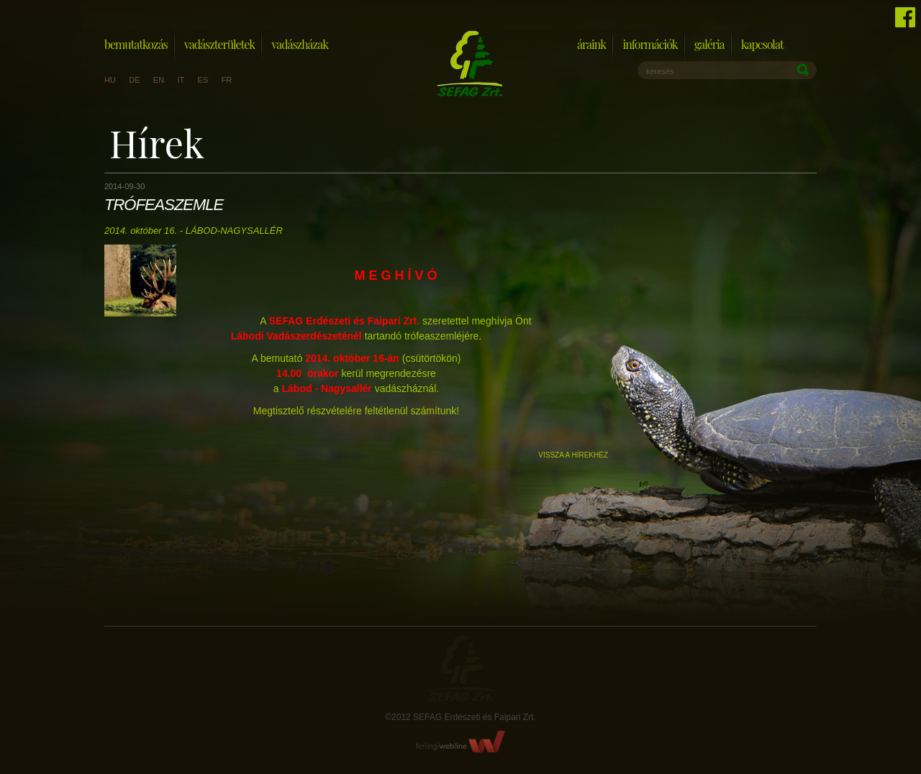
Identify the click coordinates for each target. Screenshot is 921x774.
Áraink (591, 44)
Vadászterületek (219, 44)
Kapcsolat (762, 44)
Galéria (709, 44)
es (203, 80)
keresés (660, 71)
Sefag (460, 669)
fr (227, 80)
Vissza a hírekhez (573, 455)
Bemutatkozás (136, 44)
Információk (649, 44)
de (134, 80)
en (158, 80)
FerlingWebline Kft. (461, 741)
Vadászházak (299, 44)
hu (110, 80)
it (180, 80)
